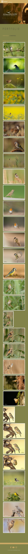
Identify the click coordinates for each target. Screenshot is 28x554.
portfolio (6, 35)
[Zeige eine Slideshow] (9, 41)
